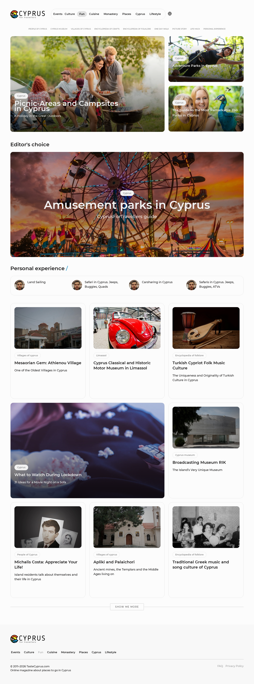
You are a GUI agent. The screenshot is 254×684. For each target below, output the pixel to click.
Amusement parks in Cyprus (127, 205)
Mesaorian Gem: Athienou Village (47, 362)
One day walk (161, 29)
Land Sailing (36, 282)
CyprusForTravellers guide (127, 216)
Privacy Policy (234, 666)
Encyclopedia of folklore (137, 29)
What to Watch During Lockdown (47, 474)
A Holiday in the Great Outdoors (37, 116)
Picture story (179, 29)
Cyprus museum (59, 29)
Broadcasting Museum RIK (199, 462)
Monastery (111, 14)
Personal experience (214, 29)
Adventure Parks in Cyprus (194, 66)
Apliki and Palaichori (114, 562)
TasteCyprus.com (38, 666)
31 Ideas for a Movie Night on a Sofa (40, 482)
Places (126, 14)
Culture (70, 14)
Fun (82, 14)
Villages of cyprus (81, 29)
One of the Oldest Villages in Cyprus (40, 370)
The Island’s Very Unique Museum (197, 470)
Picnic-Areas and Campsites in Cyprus (66, 106)
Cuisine (94, 14)
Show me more (127, 606)
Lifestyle (155, 14)
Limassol (101, 355)
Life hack (195, 29)
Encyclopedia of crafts (107, 29)
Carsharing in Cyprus (157, 282)
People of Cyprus (38, 29)
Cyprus (140, 14)
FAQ (220, 666)
